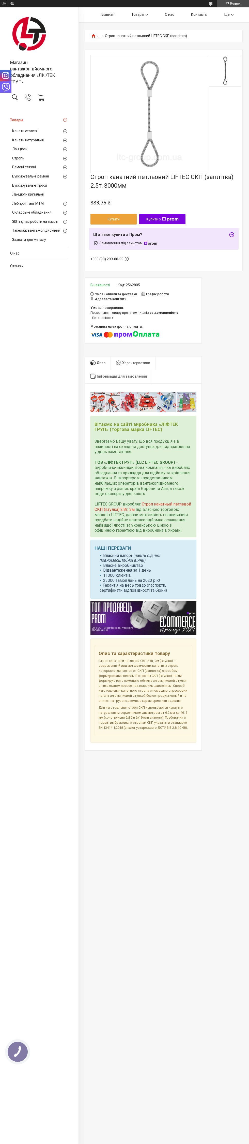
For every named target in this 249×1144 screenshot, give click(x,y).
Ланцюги (19, 149)
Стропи (18, 158)
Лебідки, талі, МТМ (28, 203)
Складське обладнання (32, 212)
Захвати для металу (29, 239)
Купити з (162, 219)
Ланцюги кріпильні (28, 194)
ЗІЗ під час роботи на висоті (35, 221)
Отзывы (16, 266)
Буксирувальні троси (29, 185)
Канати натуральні (28, 140)
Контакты (199, 14)
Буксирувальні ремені (30, 176)
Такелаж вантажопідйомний (36, 230)
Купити (114, 219)
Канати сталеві (25, 131)
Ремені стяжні (24, 167)
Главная (107, 14)
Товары (16, 120)
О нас (14, 253)
